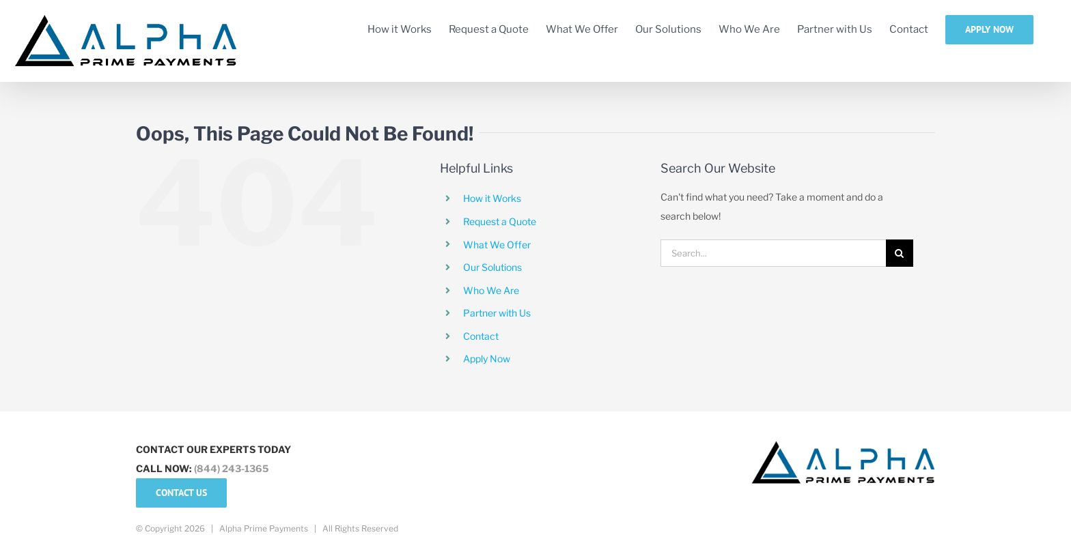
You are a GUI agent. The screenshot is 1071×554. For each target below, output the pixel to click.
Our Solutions (492, 267)
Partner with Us (497, 313)
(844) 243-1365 (231, 468)
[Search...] (773, 253)
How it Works (492, 198)
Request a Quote (499, 221)
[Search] (899, 253)
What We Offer (497, 244)
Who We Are (491, 290)
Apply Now (486, 358)
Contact (481, 336)
